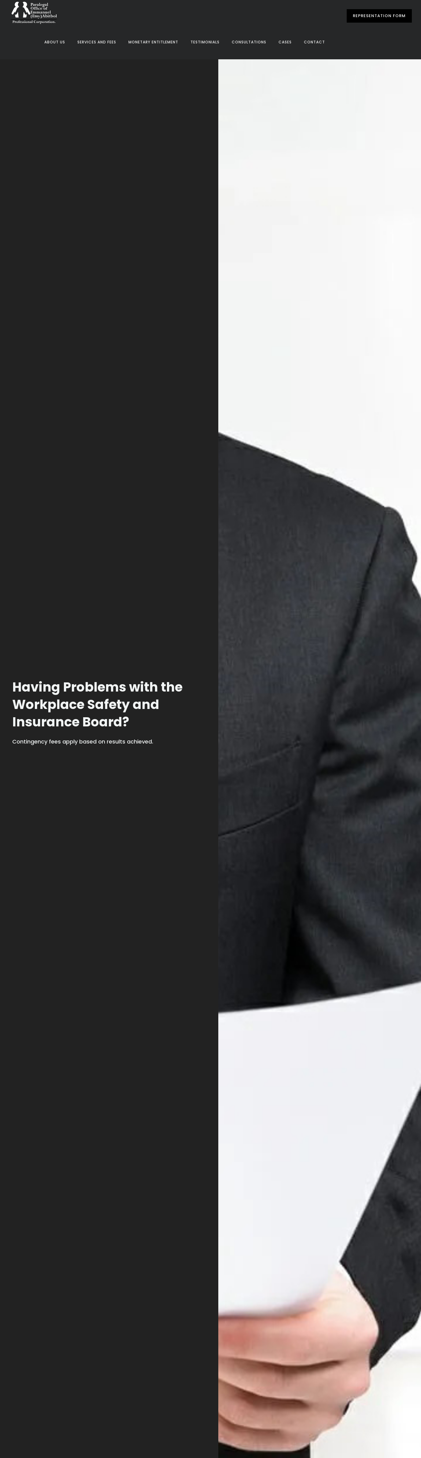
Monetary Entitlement (153, 42)
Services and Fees (96, 42)
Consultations (249, 42)
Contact (314, 42)
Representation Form (379, 16)
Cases (285, 42)
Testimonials (205, 42)
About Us (54, 42)
